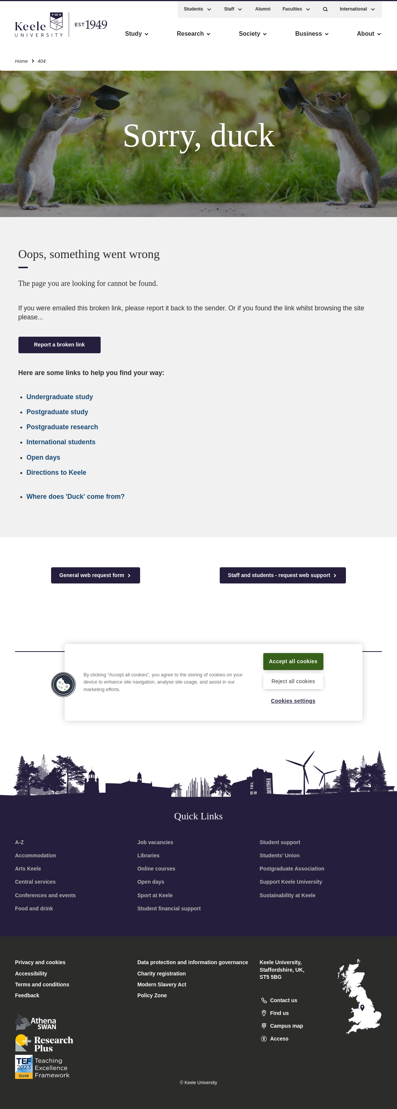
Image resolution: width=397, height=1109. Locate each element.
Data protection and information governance (192, 962)
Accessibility (31, 974)
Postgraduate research (62, 427)
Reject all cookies (293, 681)
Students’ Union (280, 855)
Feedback (27, 995)
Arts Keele (28, 869)
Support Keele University (291, 882)
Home (21, 59)
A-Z (19, 842)
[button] (325, 8)
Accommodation (35, 855)
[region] (213, 678)
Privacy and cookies (40, 962)
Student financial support (169, 908)
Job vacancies (155, 842)
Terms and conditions (42, 984)
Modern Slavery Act (161, 984)
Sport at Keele (155, 895)
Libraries (148, 855)
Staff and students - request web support (283, 575)
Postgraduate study (57, 412)
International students (61, 442)
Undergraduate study (60, 397)
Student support (280, 842)
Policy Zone (152, 995)
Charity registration (161, 974)
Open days (43, 457)
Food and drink (34, 908)
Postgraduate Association (292, 869)
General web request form (95, 575)
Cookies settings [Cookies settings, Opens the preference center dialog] (293, 700)
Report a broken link (59, 345)
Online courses (156, 869)
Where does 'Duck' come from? (76, 496)
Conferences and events (45, 895)
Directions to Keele (56, 472)
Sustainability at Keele (287, 895)
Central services (35, 882)
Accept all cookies (293, 656)
